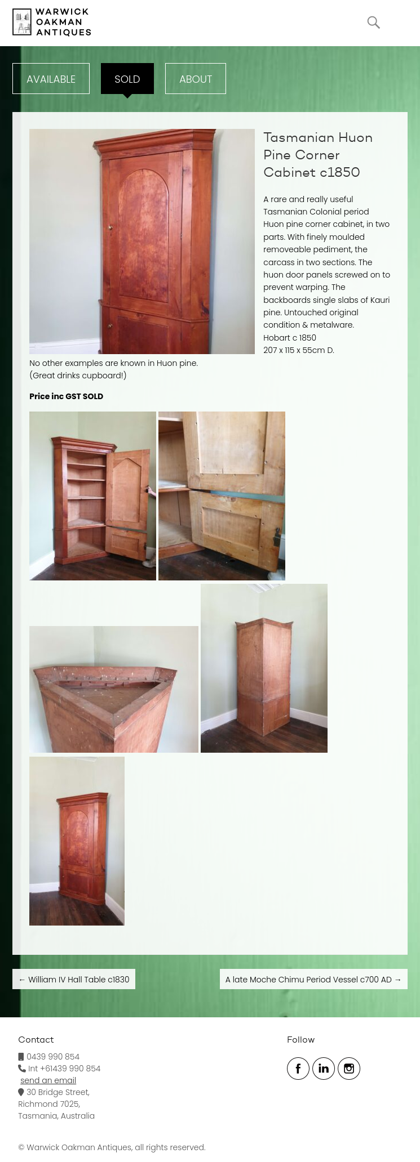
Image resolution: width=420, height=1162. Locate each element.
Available (51, 79)
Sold (127, 79)
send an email (48, 1080)
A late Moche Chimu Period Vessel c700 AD (314, 979)
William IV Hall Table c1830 (73, 979)
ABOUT (196, 79)
